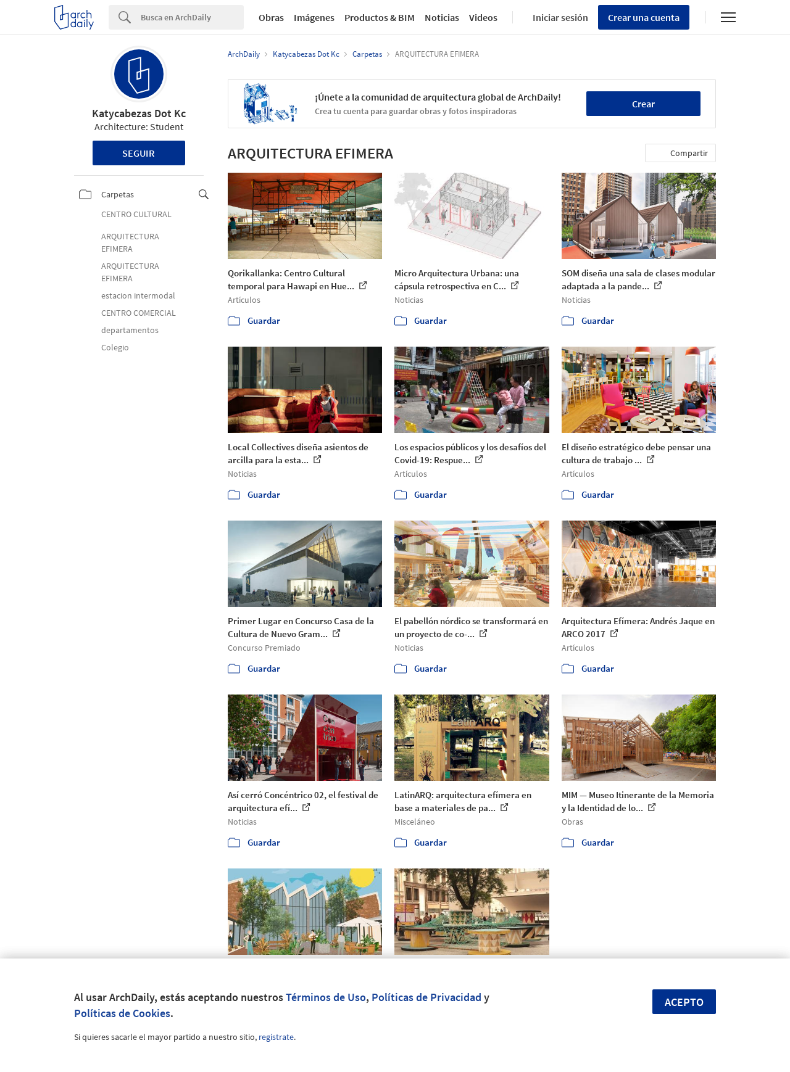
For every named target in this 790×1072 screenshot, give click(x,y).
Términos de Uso (326, 997)
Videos (483, 17)
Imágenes (314, 17)
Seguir (138, 153)
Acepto (684, 1002)
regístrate (276, 1036)
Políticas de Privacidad (426, 997)
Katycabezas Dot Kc (139, 113)
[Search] (192, 17)
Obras (271, 17)
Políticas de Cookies (122, 1013)
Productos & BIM (379, 17)
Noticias (442, 17)
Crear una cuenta (644, 17)
